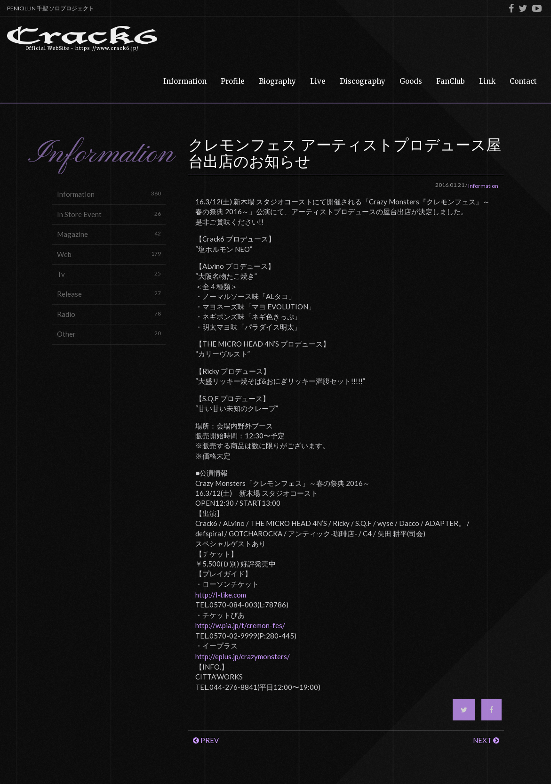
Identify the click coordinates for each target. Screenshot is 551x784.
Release (109, 293)
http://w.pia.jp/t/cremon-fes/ (240, 625)
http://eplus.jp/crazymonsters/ (242, 656)
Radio (109, 313)
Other (109, 333)
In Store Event (109, 214)
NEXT (486, 740)
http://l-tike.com (220, 594)
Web (109, 254)
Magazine (109, 233)
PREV (206, 740)
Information (109, 193)
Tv (109, 273)
